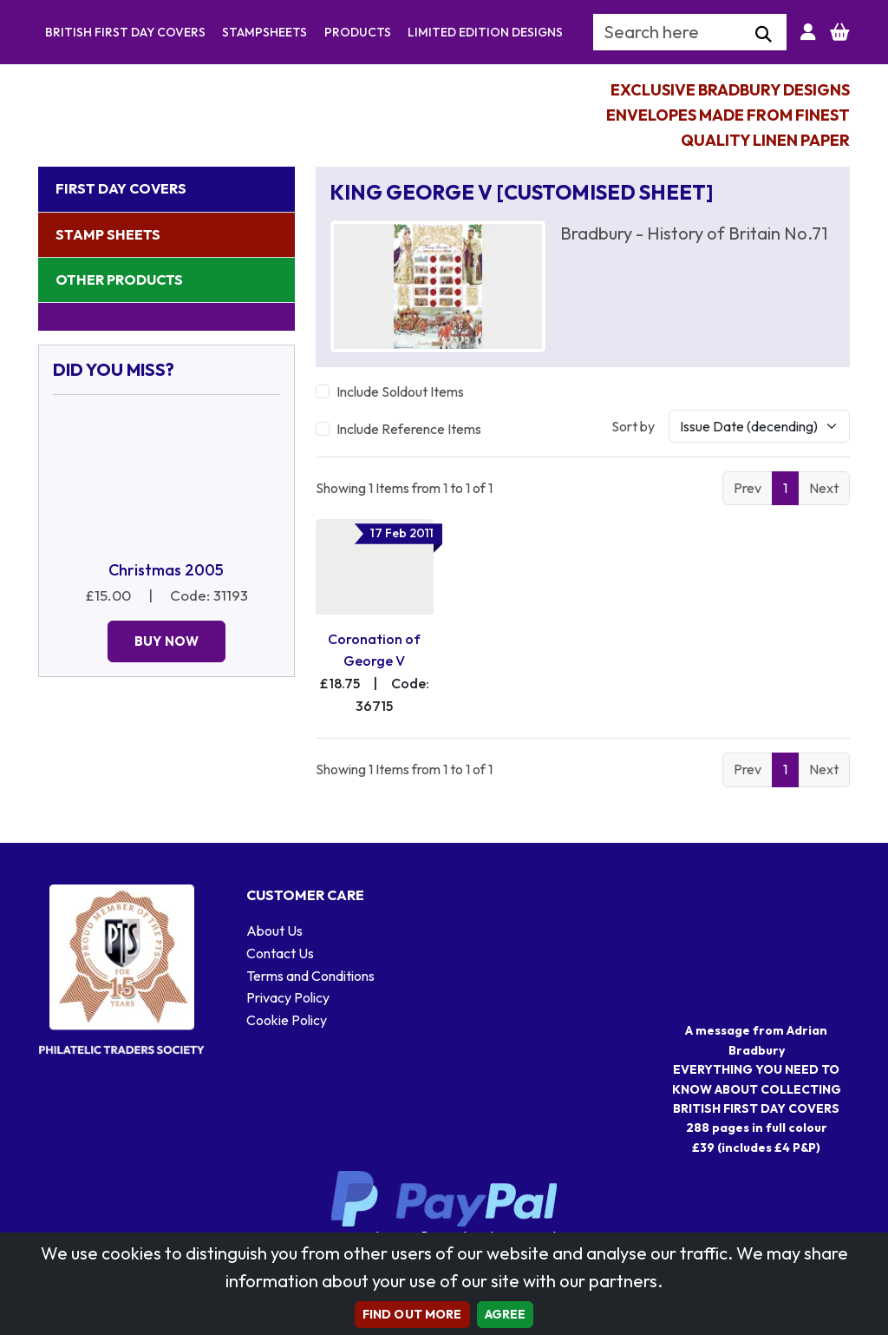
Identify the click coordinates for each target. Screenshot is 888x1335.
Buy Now (166, 641)
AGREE (505, 1314)
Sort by (633, 426)
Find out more (412, 1314)
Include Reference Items (408, 428)
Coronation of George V (374, 650)
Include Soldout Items (400, 391)
